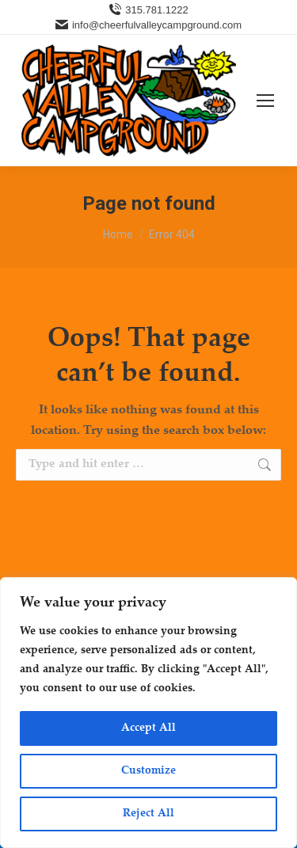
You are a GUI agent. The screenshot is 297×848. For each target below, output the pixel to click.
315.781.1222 (148, 9)
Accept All (148, 728)
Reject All (148, 813)
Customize (148, 771)
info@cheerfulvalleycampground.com (148, 24)
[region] (148, 712)
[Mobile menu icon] (265, 100)
